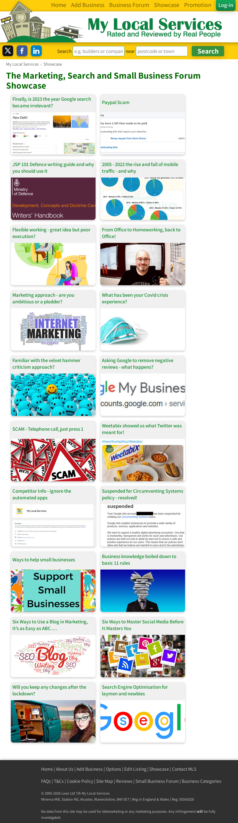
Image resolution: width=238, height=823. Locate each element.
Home (47, 769)
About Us (64, 769)
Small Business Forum (157, 781)
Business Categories (201, 781)
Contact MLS (184, 769)
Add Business (90, 769)
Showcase (159, 769)
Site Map (104, 781)
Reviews (124, 781)
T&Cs (59, 781)
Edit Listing (135, 769)
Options (113, 769)
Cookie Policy (80, 781)
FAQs (46, 781)
